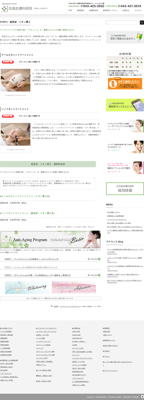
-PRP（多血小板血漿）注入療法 (82, 351)
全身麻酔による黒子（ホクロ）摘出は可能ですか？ (123, 274)
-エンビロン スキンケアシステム (46, 331)
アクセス (137, 10)
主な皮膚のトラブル (113, 212)
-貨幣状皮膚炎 (4, 345)
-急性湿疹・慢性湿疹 (6, 335)
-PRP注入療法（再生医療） (44, 361)
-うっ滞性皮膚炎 (5, 348)
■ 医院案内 (106, 328)
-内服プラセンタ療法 (6, 380)
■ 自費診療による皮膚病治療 (9, 360)
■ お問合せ (106, 351)
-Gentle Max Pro (77, 338)
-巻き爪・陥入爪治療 (6, 363)
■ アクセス (106, 356)
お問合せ (125, 10)
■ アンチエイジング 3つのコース (46, 328)
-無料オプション (41, 365)
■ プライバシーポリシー (110, 370)
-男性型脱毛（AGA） (6, 367)
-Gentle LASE (76, 335)
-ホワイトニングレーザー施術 (45, 351)
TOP (70, 10)
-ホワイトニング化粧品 (43, 345)
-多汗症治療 (3, 370)
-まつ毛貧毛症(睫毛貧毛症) (80, 381)
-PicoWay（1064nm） (79, 341)
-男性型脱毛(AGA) (77, 371)
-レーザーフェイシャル (43, 341)
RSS (142, 396)
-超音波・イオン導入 (42, 335)
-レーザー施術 (40, 338)
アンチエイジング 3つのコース (70, 306)
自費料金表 (93, 10)
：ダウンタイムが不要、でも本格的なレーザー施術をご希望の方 (37, 275)
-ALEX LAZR (76, 331)
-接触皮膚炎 (3, 338)
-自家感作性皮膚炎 (6, 355)
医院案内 (80, 10)
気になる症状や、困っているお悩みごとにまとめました (124, 226)
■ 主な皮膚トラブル (6, 328)
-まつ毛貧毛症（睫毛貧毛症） (9, 377)
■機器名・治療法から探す (44, 375)
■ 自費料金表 (76, 328)
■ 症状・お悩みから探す (43, 381)
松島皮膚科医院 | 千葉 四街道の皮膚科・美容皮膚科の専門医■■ (116, 397)
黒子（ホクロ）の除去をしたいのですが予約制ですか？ (124, 280)
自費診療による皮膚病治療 (115, 216)
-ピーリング (39, 348)
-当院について (107, 335)
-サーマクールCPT (42, 358)
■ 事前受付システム (109, 340)
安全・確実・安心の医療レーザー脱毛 (119, 223)
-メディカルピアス (6, 373)
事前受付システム (110, 10)
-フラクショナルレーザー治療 (45, 355)
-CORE (74, 345)
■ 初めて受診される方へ (110, 345)
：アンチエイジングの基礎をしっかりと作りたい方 (31, 259)
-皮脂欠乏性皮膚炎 (6, 351)
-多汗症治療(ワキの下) (79, 375)
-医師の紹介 (106, 331)
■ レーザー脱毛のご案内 (43, 370)
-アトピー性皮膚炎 (6, 331)
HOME (56, 306)
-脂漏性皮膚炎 (4, 341)
